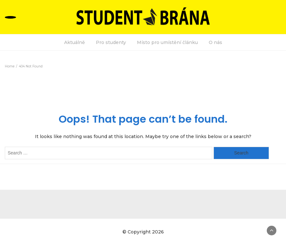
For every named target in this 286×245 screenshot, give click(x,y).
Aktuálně (74, 42)
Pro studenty (111, 42)
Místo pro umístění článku (167, 42)
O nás (215, 42)
